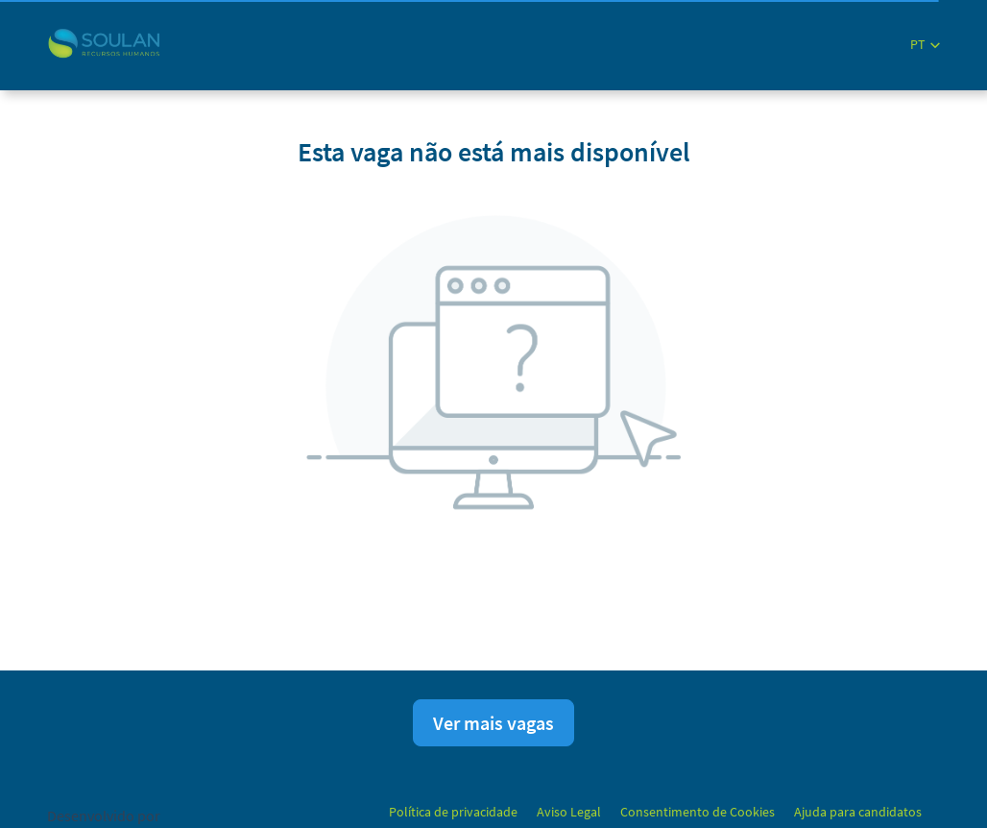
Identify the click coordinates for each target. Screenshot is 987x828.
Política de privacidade (453, 811)
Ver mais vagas (493, 723)
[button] (925, 44)
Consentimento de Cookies (697, 811)
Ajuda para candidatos (858, 811)
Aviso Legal (569, 811)
